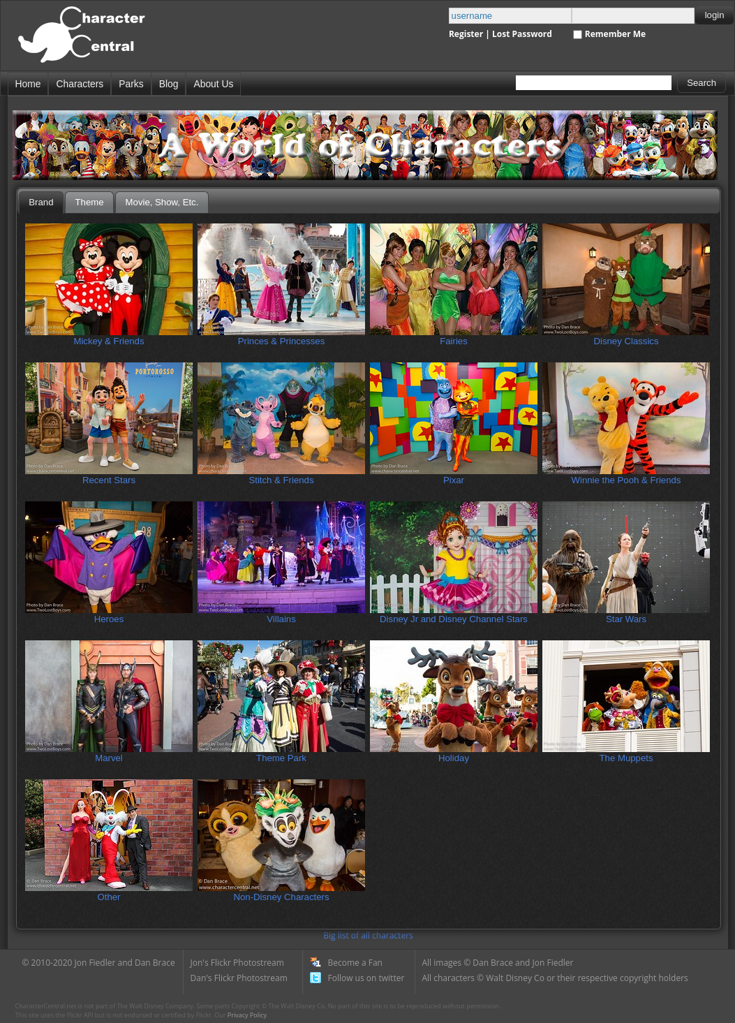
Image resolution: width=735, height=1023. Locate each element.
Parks (131, 83)
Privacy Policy (247, 1015)
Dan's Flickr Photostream (239, 978)
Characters (79, 83)
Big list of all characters (368, 935)
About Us (213, 83)
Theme (89, 202)
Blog (169, 83)
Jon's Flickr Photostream (237, 963)
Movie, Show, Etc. (162, 202)
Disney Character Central (93, 41)
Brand (41, 202)
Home (28, 83)
